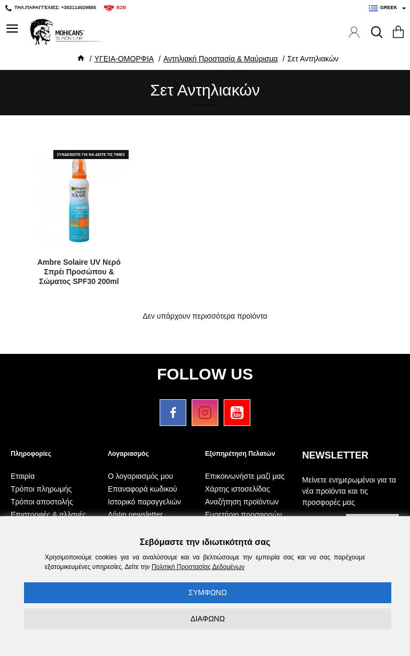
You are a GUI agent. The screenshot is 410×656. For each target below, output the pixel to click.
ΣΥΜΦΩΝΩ (207, 592)
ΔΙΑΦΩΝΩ (208, 618)
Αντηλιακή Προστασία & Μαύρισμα (220, 58)
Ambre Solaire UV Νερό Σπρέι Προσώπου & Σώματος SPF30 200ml (79, 272)
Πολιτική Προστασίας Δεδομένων (198, 567)
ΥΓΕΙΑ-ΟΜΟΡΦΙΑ (124, 58)
